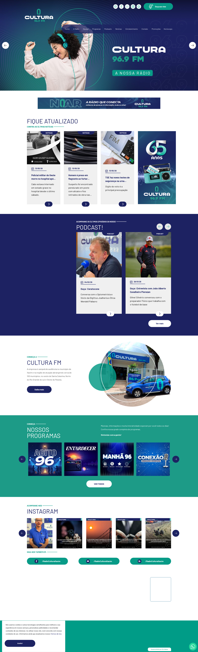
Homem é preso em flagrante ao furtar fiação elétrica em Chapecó (78, 177)
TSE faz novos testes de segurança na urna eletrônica (117, 179)
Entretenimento (132, 29)
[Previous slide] (22, 459)
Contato (145, 29)
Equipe (86, 29)
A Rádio (76, 29)
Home (67, 29)
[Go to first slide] (175, 459)
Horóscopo (168, 29)
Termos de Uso (56, 634)
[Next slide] (192, 45)
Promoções (156, 29)
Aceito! (26, 643)
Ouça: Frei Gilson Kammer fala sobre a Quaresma (144, 267)
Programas (96, 29)
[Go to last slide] (5, 45)
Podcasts (108, 29)
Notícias (118, 29)
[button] (158, 6)
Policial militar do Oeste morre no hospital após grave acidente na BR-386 (43, 177)
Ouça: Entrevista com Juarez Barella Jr (95, 290)
